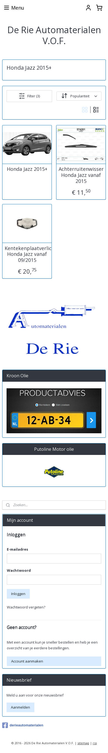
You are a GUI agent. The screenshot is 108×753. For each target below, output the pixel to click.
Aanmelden (20, 707)
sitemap (83, 743)
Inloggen (18, 593)
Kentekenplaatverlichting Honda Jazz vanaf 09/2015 (27, 254)
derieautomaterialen (22, 725)
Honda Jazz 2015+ (27, 169)
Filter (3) (29, 96)
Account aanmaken (27, 661)
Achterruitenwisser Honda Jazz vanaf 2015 (81, 175)
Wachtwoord (19, 570)
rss (95, 743)
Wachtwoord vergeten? (26, 607)
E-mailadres (17, 549)
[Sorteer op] (79, 96)
